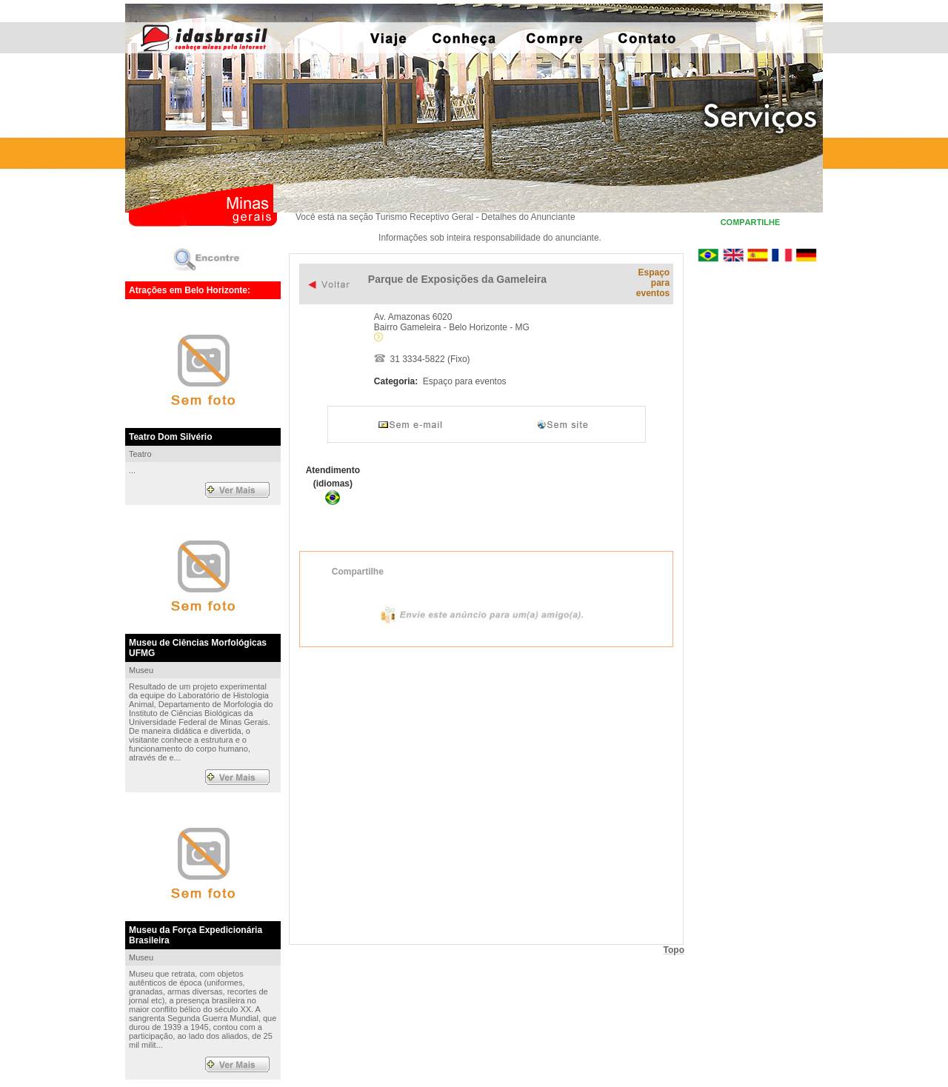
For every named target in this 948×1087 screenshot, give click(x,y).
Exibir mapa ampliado (486, 794)
